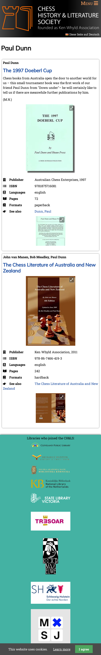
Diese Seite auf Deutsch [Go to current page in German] (84, 34)
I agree (84, 649)
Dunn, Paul (43, 211)
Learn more (61, 649)
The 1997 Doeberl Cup (27, 70)
